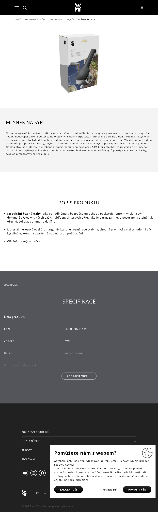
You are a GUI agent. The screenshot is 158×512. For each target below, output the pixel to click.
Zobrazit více (77, 376)
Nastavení (110, 489)
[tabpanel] (79, 339)
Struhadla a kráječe (62, 19)
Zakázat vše (69, 489)
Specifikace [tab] (11, 284)
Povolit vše (137, 489)
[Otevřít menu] (17, 7)
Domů (18, 19)
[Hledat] (25, 8)
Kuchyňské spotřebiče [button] (36, 432)
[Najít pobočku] (142, 7)
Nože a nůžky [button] (30, 441)
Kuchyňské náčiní (35, 19)
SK (45, 493)
